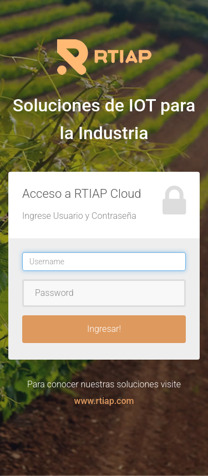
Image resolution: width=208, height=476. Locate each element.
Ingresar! (104, 329)
